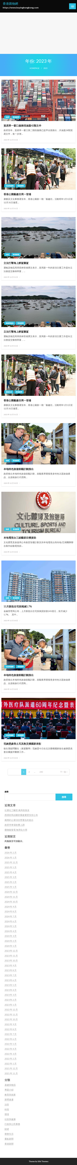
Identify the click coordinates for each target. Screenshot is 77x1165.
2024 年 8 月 (11, 911)
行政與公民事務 (12, 1124)
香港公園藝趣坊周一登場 (17, 194)
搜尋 (6, 792)
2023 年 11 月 (11, 955)
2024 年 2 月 (11, 941)
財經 (7, 117)
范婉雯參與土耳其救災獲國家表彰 (22, 743)
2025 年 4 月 (11, 872)
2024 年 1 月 (11, 945)
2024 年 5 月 (11, 926)
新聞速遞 (9, 1099)
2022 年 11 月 (11, 1014)
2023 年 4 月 (11, 990)
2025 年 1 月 (11, 886)
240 (41, 772)
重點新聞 (9, 1138)
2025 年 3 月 (11, 877)
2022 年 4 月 (11, 1048)
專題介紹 (9, 1089)
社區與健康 (9, 186)
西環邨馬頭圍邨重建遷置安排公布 (21, 815)
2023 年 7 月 (11, 975)
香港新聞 (16, 117)
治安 (7, 254)
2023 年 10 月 (11, 960)
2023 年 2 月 (11, 999)
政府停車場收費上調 (15, 824)
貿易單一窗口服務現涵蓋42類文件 (22, 125)
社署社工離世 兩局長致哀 (17, 810)
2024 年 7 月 (11, 916)
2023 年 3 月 (11, 994)
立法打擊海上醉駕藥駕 (16, 262)
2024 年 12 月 (11, 891)
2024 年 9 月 (11, 906)
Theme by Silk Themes (38, 1161)
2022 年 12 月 (11, 1009)
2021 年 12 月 (11, 1068)
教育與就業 (10, 1094)
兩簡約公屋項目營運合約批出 (19, 820)
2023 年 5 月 (11, 985)
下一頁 (63, 772)
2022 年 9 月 (11, 1024)
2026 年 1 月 (11, 857)
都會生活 (9, 392)
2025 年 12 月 (11, 862)
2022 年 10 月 (11, 1019)
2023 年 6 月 (11, 980)
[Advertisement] (38, 33)
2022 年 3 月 (11, 1053)
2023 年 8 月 (11, 970)
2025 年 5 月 (11, 867)
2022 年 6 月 (11, 1039)
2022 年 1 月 (11, 1063)
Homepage (34, 68)
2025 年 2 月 (11, 882)
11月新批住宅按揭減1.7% (18, 606)
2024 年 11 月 (11, 896)
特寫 (7, 1109)
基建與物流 (9, 323)
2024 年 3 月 (11, 936)
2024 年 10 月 (11, 901)
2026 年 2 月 (11, 852)
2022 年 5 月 (11, 1043)
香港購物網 (10, 3)
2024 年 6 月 (11, 921)
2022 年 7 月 (11, 1034)
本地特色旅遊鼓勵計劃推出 (19, 469)
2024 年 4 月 (11, 931)
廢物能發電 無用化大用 (16, 829)
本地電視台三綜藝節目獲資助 (20, 537)
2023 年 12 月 (11, 950)
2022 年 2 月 (11, 1058)
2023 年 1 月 (11, 1004)
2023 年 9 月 (11, 965)
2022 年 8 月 (11, 1029)
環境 (7, 1114)
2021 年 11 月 (11, 1073)
